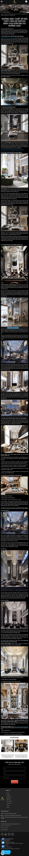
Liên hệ (8, 807)
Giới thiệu (8, 795)
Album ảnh (9, 799)
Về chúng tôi (9, 797)
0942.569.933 (7, 851)
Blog (6, 14)
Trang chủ (3, 14)
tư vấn (14, 781)
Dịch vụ (8, 805)
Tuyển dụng (9, 803)
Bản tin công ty (9, 801)
